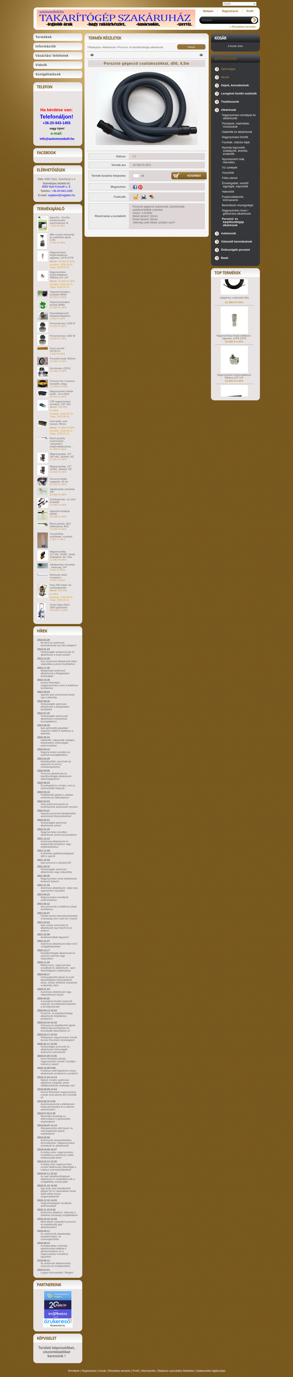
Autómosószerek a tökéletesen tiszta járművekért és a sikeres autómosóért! (58, 1107)
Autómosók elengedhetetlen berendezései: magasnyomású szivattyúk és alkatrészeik (58, 1143)
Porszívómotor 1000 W (62, 335)
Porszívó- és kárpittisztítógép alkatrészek (140, 47)
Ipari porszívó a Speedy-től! (56, 862)
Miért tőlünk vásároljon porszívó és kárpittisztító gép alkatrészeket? (58, 1224)
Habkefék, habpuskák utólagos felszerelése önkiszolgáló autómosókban (58, 743)
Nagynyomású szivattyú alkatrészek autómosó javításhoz (59, 833)
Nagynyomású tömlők (235, 137)
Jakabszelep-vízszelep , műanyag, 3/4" (62, 566)
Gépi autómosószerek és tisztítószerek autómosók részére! (59, 805)
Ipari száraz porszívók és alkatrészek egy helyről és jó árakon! (56, 928)
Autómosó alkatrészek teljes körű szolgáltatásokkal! (59, 945)
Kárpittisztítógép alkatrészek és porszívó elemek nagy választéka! (58, 956)
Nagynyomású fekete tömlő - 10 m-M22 (61, 392)
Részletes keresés (119, 1370)
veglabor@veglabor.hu (61, 195)
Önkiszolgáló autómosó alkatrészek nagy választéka (56, 870)
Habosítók (228, 191)
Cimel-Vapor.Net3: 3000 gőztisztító (60, 606)
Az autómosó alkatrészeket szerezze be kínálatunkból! (56, 1264)
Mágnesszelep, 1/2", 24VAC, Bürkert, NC (61, 468)
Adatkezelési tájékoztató (210, 1370)
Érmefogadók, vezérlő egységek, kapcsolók (235, 185)
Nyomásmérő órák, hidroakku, (233, 161)
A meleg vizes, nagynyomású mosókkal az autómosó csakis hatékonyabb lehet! (57, 1155)
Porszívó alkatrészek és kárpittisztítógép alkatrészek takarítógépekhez (56, 776)
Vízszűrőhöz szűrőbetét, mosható (61, 535)
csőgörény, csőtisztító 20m (234, 302)
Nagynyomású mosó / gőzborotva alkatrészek (236, 212)
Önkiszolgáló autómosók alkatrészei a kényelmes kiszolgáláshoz (54, 719)
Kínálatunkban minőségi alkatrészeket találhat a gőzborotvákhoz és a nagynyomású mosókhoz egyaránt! (54, 1251)
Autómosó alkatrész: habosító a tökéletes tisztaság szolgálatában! (59, 1213)
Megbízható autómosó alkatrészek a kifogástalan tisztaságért (55, 673)
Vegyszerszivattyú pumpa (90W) (60, 303)
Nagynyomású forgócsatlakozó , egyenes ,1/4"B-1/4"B (61, 255)
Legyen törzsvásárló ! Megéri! (57, 1272)
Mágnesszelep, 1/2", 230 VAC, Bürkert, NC (62, 455)
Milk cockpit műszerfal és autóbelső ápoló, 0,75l (62, 237)
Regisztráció (89, 1370)
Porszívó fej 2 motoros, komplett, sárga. (62, 382)
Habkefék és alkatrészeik (237, 132)
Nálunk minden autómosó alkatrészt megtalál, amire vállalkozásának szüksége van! (58, 1083)
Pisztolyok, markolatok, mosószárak (236, 125)
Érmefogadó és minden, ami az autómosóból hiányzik (58, 787)
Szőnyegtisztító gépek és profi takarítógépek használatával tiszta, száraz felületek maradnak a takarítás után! (59, 981)
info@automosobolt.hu (57, 139)
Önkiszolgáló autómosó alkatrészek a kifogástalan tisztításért (55, 707)
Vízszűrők (228, 172)
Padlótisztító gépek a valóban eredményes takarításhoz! (57, 796)
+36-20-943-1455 (56, 123)
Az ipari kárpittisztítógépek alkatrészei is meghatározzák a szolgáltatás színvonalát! (58, 1179)
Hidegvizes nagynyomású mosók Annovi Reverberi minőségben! (59, 1038)
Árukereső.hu (57, 1325)
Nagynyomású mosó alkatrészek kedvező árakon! (59, 880)
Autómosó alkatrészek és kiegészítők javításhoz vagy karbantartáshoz (56, 844)
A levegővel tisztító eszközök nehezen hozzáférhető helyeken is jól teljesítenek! (58, 1004)
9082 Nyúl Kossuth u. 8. (56, 186)
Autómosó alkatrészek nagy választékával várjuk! (56, 993)
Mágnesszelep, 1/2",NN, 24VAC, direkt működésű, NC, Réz (62, 554)
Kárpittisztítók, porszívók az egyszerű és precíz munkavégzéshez (56, 764)
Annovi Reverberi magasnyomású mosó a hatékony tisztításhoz (59, 685)
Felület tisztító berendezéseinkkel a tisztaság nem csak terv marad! (59, 917)
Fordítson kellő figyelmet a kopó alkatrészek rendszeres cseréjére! (59, 1072)
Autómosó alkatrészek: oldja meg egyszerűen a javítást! (59, 889)
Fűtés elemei (230, 178)
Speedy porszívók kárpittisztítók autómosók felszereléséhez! (58, 814)
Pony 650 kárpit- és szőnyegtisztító (60, 586)
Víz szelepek (229, 167)
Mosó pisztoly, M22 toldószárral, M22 (60, 525)
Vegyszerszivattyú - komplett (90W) (60, 293)
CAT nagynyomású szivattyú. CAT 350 (60, 403)
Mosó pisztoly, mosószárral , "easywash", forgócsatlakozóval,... (61, 442)
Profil (136, 1370)
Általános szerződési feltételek (175, 1370)
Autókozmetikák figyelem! (55, 937)
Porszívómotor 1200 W (62, 323)
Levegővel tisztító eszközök (239, 93)
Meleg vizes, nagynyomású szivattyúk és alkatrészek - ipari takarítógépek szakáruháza (58, 968)
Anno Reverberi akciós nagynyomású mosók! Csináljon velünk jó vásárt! (58, 1061)
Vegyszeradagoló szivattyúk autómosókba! (56, 1204)
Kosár (102, 1370)
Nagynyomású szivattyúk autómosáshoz (54, 898)
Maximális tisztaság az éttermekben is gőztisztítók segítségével (55, 1119)
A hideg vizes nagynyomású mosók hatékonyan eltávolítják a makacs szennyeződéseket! (58, 1167)
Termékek (74, 1370)
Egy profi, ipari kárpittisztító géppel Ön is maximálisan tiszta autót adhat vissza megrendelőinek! (58, 1192)
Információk (148, 1370)
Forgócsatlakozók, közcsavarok (233, 198)
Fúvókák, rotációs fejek (236, 142)
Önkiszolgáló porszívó (235, 249)
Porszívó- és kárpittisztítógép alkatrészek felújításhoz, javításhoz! (57, 1016)
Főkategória (94, 47)
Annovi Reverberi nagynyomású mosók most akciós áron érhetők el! (59, 1095)
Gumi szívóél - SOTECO (58, 349)
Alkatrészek (109, 47)
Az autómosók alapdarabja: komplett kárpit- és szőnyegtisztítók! (56, 1236)
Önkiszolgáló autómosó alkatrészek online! (54, 824)
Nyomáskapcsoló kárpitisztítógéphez (60, 314)
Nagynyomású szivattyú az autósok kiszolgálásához (55, 753)
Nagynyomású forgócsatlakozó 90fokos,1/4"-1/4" (59, 275)
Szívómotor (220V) (60, 368)
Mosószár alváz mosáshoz (58, 576)
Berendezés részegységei (237, 205)
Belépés (208, 11)
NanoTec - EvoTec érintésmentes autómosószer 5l (60, 220)
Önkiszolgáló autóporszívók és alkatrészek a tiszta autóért (58, 653)
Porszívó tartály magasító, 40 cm (59, 480)
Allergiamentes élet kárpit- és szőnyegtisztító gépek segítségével (57, 1131)
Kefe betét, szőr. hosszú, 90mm (59, 422)
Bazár (225, 258)
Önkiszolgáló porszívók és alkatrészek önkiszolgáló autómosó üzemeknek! (55, 1049)
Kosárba (194, 175)
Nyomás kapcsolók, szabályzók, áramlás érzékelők (235, 151)
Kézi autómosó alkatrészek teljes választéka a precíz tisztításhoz (59, 662)
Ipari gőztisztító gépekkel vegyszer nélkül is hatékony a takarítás (57, 731)
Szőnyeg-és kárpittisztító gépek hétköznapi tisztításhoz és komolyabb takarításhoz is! (58, 1028)
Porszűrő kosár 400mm (63, 358)
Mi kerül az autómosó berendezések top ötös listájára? (59, 644)
